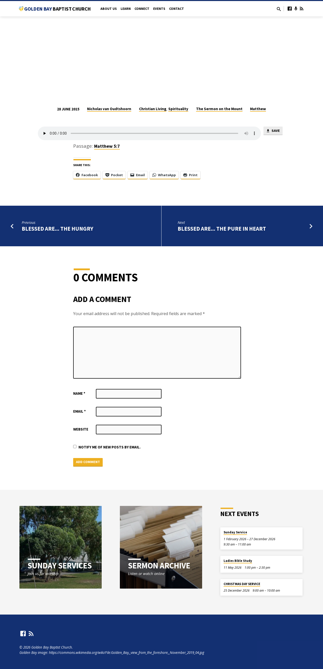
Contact (176, 9)
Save (273, 131)
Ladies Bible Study (238, 561)
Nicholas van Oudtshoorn (109, 108)
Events (159, 9)
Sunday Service (235, 532)
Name (79, 393)
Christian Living (152, 108)
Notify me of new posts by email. (109, 447)
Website (80, 429)
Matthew (258, 108)
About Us (108, 9)
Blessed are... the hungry (57, 228)
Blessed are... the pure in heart (222, 228)
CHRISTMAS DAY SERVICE (242, 584)
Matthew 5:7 (107, 146)
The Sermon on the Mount (219, 108)
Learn (126, 9)
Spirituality (178, 108)
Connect (141, 9)
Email (79, 411)
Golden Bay (57, 9)
